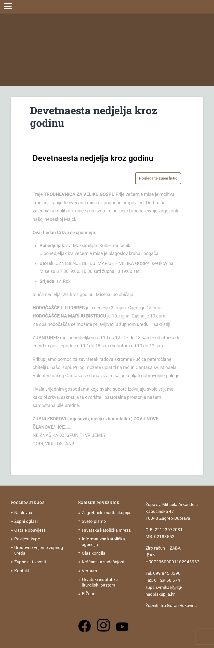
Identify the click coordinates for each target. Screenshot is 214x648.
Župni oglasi (26, 521)
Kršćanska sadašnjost (103, 561)
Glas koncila (93, 553)
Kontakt (22, 570)
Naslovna (23, 512)
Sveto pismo (94, 521)
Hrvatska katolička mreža (106, 530)
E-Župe (88, 593)
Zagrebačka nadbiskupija (106, 512)
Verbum (89, 570)
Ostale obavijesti (30, 530)
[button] (8, 6)
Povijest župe (27, 538)
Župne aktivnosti (30, 561)
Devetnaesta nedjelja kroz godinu (93, 117)
